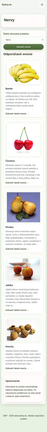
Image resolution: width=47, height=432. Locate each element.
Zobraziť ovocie (23, 47)
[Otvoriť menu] (42, 4)
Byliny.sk (7, 4)
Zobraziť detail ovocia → (17, 114)
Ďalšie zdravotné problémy (16, 34)
